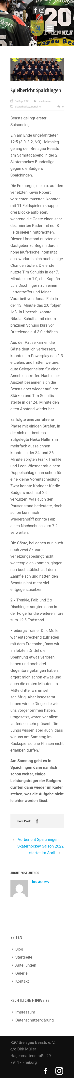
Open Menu (49, 28)
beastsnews (45, 101)
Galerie (21, 973)
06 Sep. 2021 (22, 101)
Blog (19, 949)
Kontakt (22, 981)
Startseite (23, 957)
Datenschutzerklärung (34, 1020)
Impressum (25, 1012)
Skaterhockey (22, 106)
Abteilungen (25, 965)
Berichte (36, 106)
